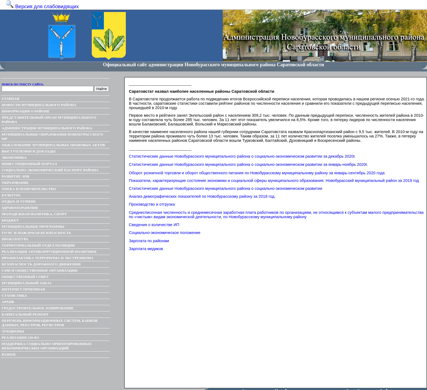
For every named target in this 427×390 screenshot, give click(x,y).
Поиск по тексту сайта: (23, 84)
